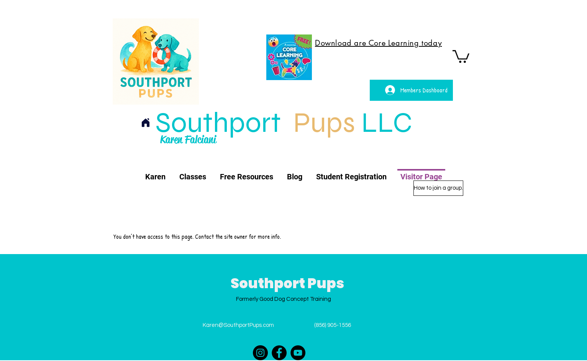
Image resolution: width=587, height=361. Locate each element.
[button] (461, 56)
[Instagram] (260, 352)
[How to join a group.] (438, 188)
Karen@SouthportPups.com (238, 325)
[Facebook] (279, 352)
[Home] (146, 123)
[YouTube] (297, 352)
